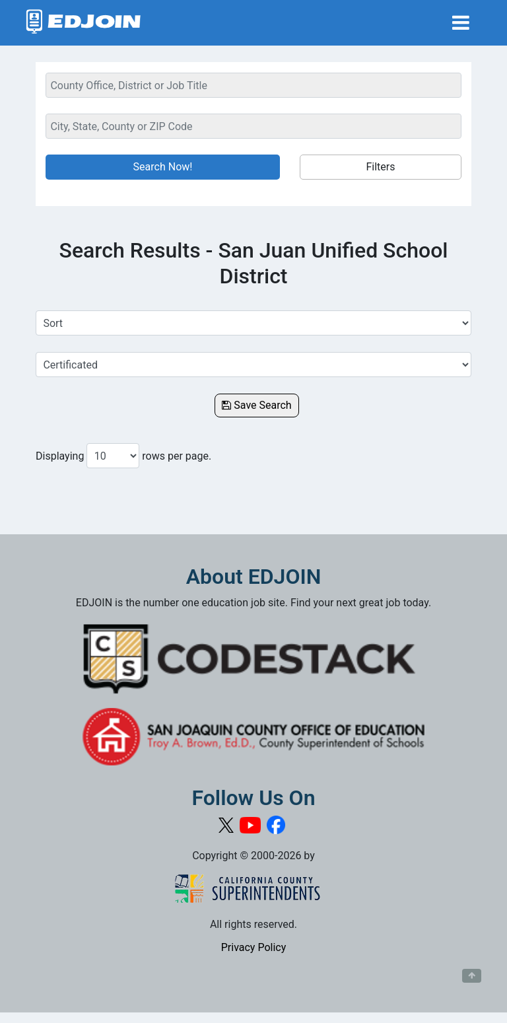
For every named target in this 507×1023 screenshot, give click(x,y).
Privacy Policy (254, 947)
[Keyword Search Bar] (253, 85)
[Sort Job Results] (253, 322)
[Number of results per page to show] (112, 455)
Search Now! (163, 166)
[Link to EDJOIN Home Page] (83, 22)
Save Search (256, 405)
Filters (380, 166)
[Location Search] (253, 126)
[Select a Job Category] (253, 364)
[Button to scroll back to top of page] (471, 976)
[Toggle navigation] (461, 22)
